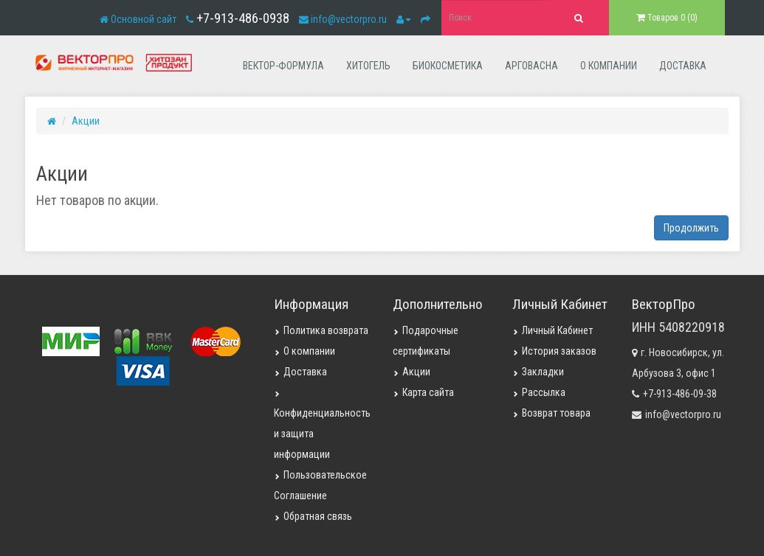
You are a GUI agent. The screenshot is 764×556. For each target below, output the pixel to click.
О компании (304, 351)
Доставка (300, 372)
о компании (608, 66)
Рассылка (538, 392)
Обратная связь (313, 516)
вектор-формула (283, 66)
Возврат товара (551, 413)
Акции (86, 121)
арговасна (531, 66)
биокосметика (448, 66)
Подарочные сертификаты (425, 340)
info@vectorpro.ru (349, 19)
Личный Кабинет (552, 330)
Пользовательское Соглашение (320, 485)
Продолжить (691, 228)
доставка (682, 66)
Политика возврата (321, 330)
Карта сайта (423, 392)
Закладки (538, 372)
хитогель (368, 66)
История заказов (554, 351)
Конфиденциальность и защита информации (322, 425)
